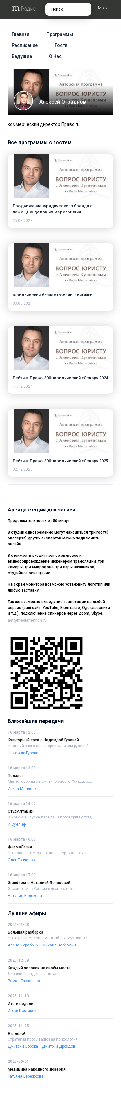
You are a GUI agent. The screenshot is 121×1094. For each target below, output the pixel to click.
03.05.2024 (23, 303)
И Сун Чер (17, 824)
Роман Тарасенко (24, 981)
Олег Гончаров (21, 860)
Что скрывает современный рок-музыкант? (47, 938)
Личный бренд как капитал (32, 974)
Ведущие (22, 56)
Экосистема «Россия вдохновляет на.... (45, 888)
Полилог (15, 775)
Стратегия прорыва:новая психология (43, 1039)
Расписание (25, 45)
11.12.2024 (23, 386)
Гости (61, 45)
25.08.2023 (23, 220)
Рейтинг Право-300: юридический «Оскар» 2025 (60, 460)
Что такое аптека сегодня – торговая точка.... (50, 853)
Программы (59, 34)
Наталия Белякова (25, 895)
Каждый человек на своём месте (39, 968)
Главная (20, 34)
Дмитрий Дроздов (58, 1046)
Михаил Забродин (59, 945)
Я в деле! (16, 1033)
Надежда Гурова (23, 753)
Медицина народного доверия (37, 1069)
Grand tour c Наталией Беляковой (39, 883)
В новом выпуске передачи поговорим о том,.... (52, 817)
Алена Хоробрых (23, 945)
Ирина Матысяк (22, 788)
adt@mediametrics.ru (27, 620)
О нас (55, 56)
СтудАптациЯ (21, 811)
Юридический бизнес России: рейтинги (52, 295)
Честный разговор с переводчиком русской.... (50, 746)
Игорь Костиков (22, 1010)
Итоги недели (20, 1003)
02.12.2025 (23, 469)
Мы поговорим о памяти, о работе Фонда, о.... (50, 781)
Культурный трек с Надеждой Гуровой (43, 740)
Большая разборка (25, 932)
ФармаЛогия (20, 847)
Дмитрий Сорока (23, 1046)
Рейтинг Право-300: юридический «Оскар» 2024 (60, 377)
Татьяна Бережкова (26, 1076)
